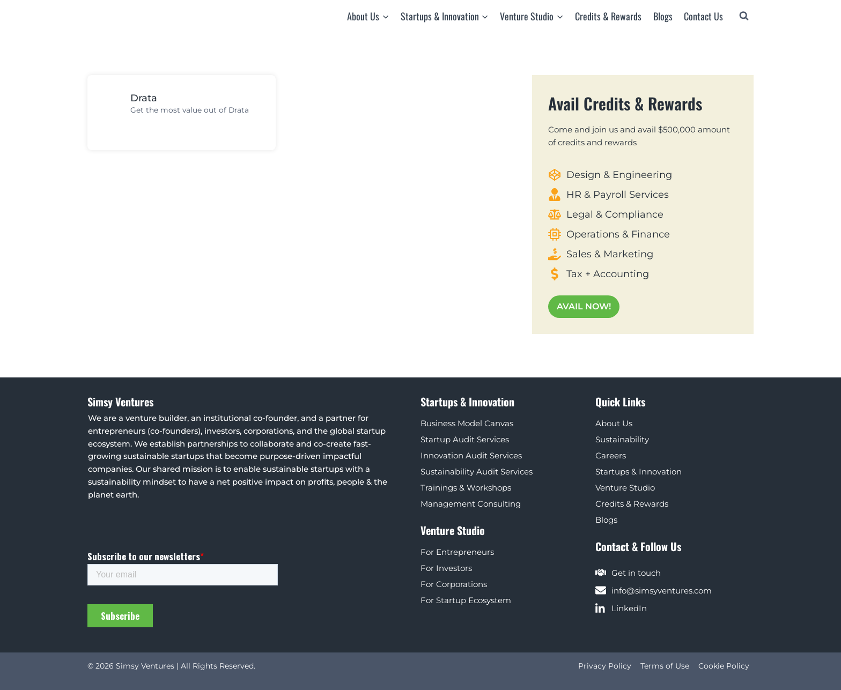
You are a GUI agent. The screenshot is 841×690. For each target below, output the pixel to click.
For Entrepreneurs (457, 551)
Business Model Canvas (466, 422)
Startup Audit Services (464, 438)
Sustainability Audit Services (476, 470)
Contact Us (703, 16)
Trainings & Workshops (465, 486)
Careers (610, 454)
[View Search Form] (744, 16)
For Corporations (453, 583)
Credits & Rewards (608, 16)
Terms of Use (664, 666)
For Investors (446, 567)
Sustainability (622, 438)
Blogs (663, 16)
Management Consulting (470, 503)
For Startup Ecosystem (465, 599)
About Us (613, 422)
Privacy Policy (604, 666)
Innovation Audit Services (471, 454)
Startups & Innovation (638, 470)
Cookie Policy (723, 666)
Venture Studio (625, 486)
